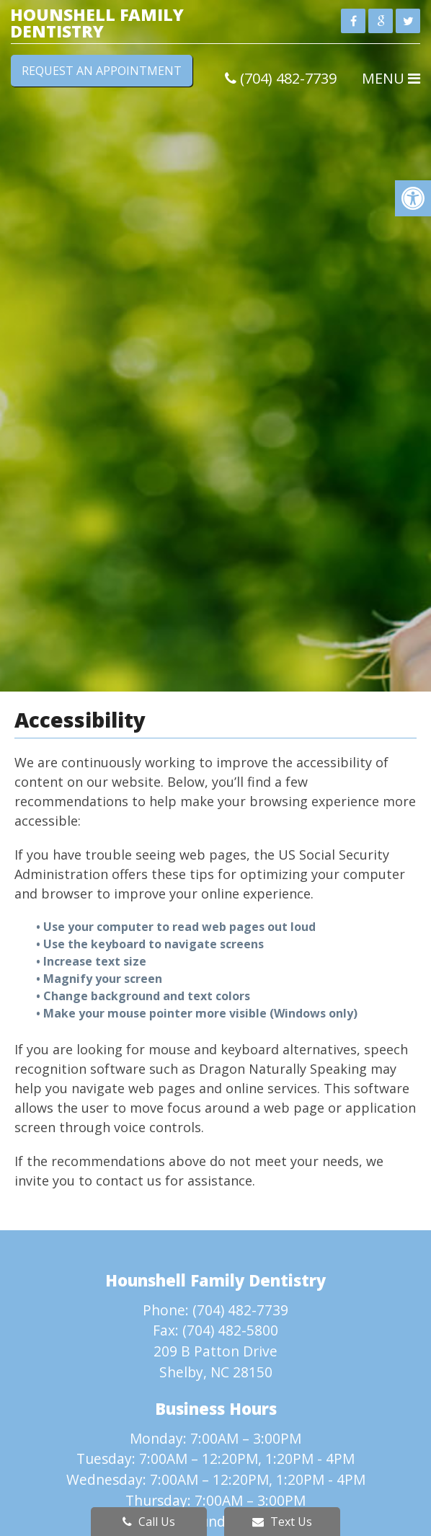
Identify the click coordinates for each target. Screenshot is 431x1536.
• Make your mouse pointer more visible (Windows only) (196, 1013)
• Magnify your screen (100, 979)
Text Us (282, 1522)
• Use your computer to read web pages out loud (177, 927)
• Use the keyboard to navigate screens (151, 944)
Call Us (149, 1522)
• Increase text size (92, 961)
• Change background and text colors (144, 996)
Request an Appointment (102, 71)
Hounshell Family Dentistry (97, 23)
